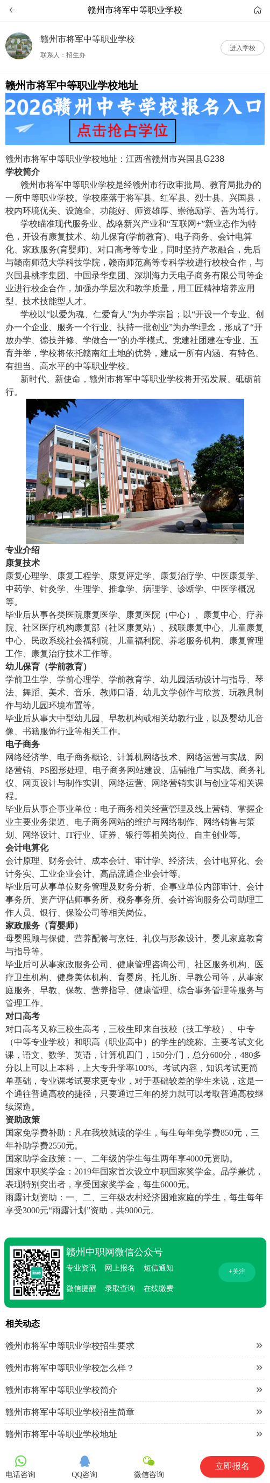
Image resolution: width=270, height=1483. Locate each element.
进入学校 (242, 47)
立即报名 (232, 1466)
